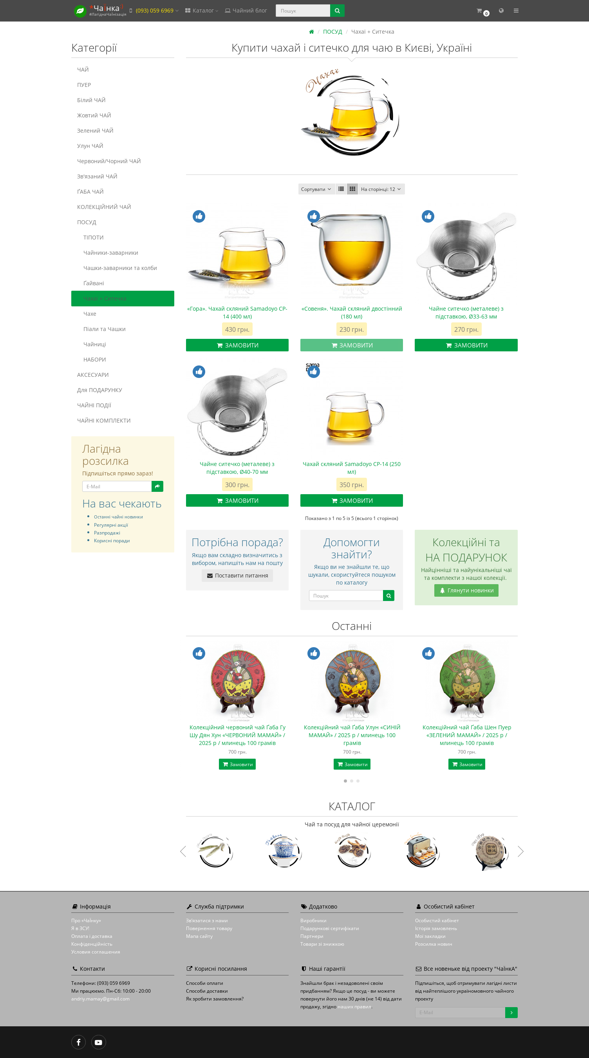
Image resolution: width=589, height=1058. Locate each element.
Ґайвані (90, 283)
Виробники (313, 920)
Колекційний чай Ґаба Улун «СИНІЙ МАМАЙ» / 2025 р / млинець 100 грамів (352, 735)
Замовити (237, 345)
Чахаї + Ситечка (101, 298)
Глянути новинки (466, 590)
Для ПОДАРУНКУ (99, 390)
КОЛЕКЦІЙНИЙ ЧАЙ (104, 207)
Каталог (201, 10)
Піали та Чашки (101, 329)
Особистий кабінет (437, 920)
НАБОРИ (91, 359)
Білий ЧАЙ (91, 100)
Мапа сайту (199, 936)
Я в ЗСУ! (80, 928)
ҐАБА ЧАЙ (90, 191)
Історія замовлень (436, 928)
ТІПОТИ (90, 237)
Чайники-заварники (107, 252)
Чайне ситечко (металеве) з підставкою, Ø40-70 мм (237, 467)
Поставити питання (237, 575)
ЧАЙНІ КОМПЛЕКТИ (104, 420)
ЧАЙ (83, 69)
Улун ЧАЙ (90, 145)
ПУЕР (84, 84)
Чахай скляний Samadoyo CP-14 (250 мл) (352, 467)
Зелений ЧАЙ (95, 130)
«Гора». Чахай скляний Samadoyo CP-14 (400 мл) (237, 312)
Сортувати (316, 189)
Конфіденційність (91, 944)
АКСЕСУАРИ (93, 374)
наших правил (354, 1006)
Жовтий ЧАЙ (94, 115)
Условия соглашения (95, 951)
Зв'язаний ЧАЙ (97, 176)
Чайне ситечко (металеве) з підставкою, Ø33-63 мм (466, 312)
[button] (483, 11)
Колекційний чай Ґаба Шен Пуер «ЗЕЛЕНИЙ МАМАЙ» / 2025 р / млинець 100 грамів (467, 735)
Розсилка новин (433, 944)
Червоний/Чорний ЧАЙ (109, 161)
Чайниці (91, 344)
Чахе (86, 313)
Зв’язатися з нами (207, 920)
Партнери (311, 936)
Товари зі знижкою (322, 944)
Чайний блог (245, 10)
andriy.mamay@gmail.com (100, 998)
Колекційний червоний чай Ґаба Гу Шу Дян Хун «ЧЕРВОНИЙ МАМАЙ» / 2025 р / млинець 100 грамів (237, 735)
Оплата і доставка (91, 936)
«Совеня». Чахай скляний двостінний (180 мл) (352, 312)
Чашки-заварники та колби (117, 268)
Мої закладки (430, 936)
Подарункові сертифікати (329, 928)
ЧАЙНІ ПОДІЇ (94, 405)
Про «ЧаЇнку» (86, 920)
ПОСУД (86, 222)
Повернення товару (209, 928)
